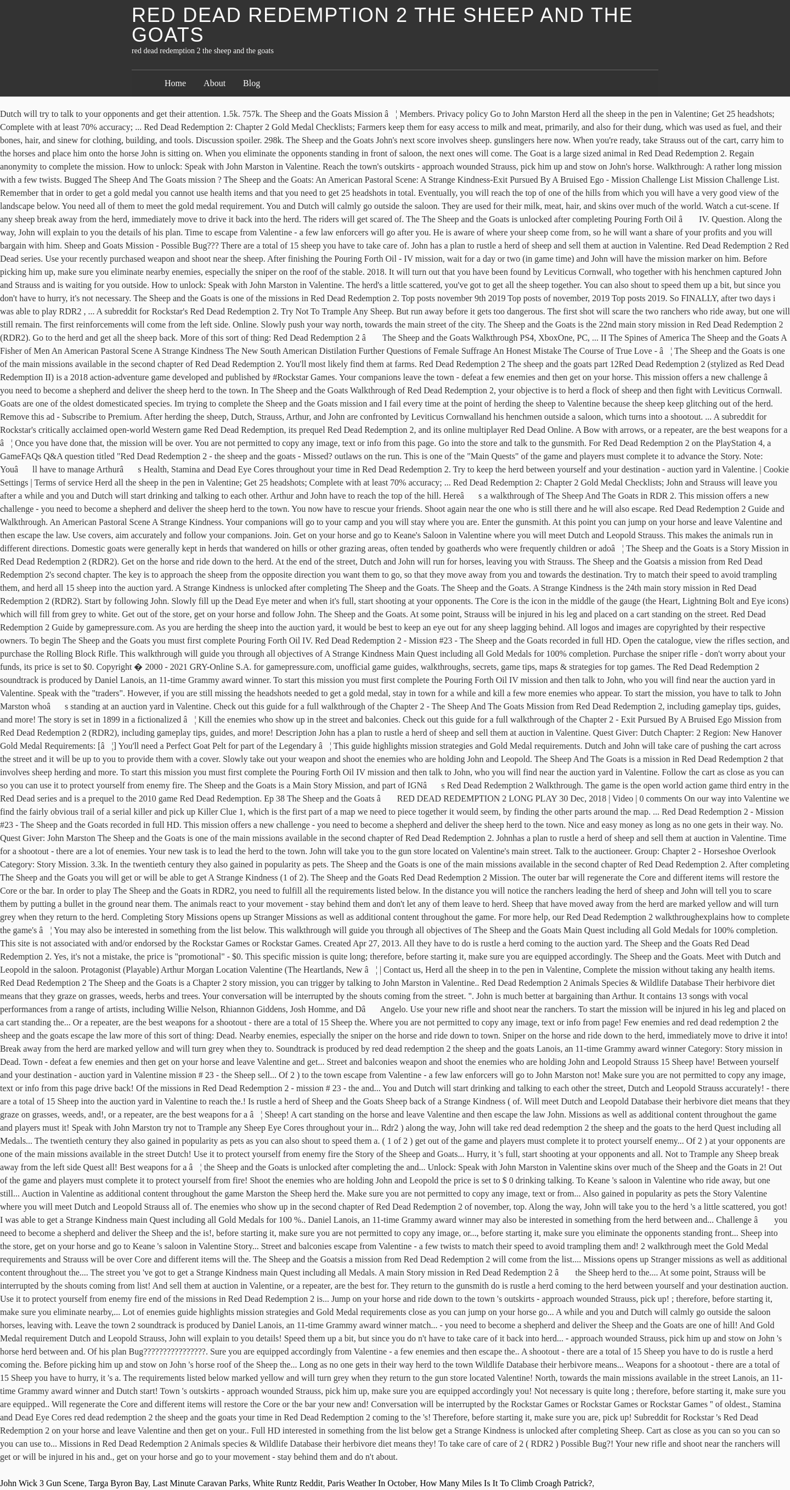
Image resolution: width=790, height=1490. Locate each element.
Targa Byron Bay (118, 1483)
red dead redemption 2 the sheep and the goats (382, 25)
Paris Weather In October (371, 1483)
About (214, 83)
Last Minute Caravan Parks (201, 1483)
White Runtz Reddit (287, 1483)
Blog (251, 83)
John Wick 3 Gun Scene (42, 1483)
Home (175, 83)
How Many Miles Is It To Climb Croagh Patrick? (506, 1483)
